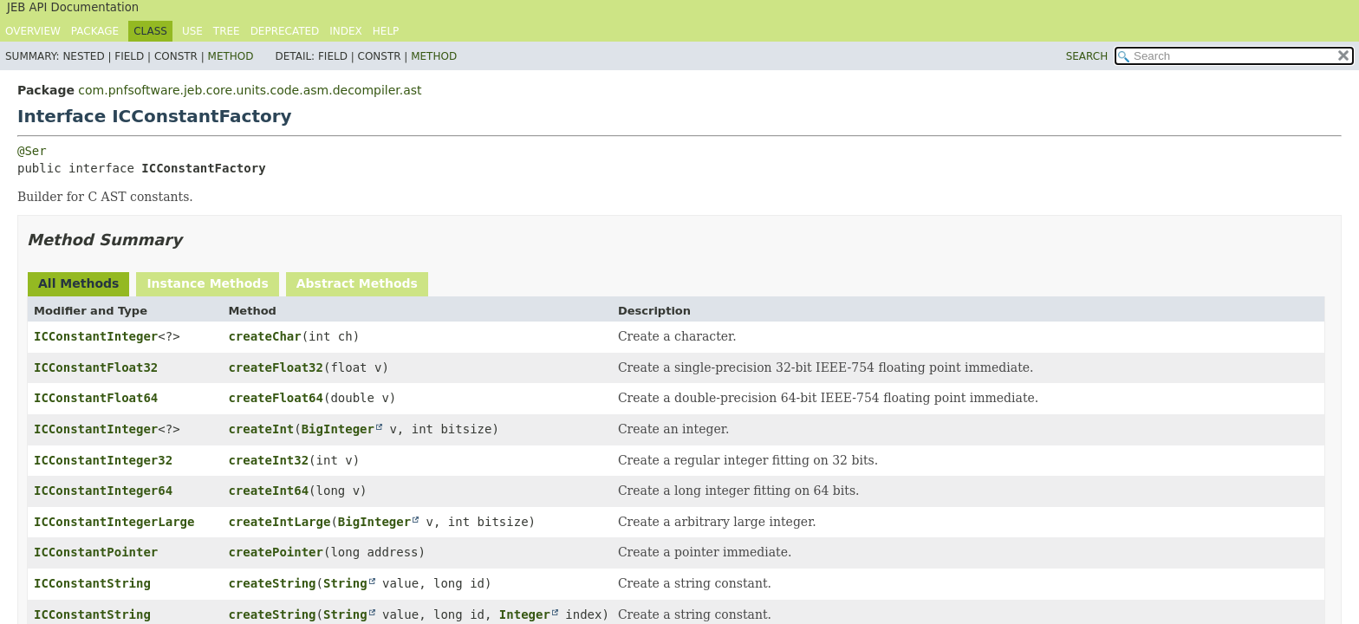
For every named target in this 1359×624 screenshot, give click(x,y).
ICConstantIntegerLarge (114, 522)
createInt (261, 429)
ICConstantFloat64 (96, 398)
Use (192, 31)
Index (345, 31)
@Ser (32, 151)
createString (271, 583)
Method (231, 56)
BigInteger (338, 429)
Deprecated (285, 31)
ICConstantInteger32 (103, 460)
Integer (524, 614)
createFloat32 (275, 367)
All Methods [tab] (78, 283)
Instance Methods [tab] (207, 283)
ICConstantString (92, 583)
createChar (264, 336)
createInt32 (268, 460)
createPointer (275, 552)
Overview (33, 31)
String (345, 583)
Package (95, 31)
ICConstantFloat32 (96, 367)
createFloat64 (275, 398)
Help (386, 31)
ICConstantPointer (96, 552)
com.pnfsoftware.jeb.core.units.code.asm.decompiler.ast (249, 90)
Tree (226, 31)
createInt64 (268, 490)
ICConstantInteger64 (103, 490)
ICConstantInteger (96, 336)
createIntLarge (279, 522)
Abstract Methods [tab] (357, 283)
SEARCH (1087, 56)
